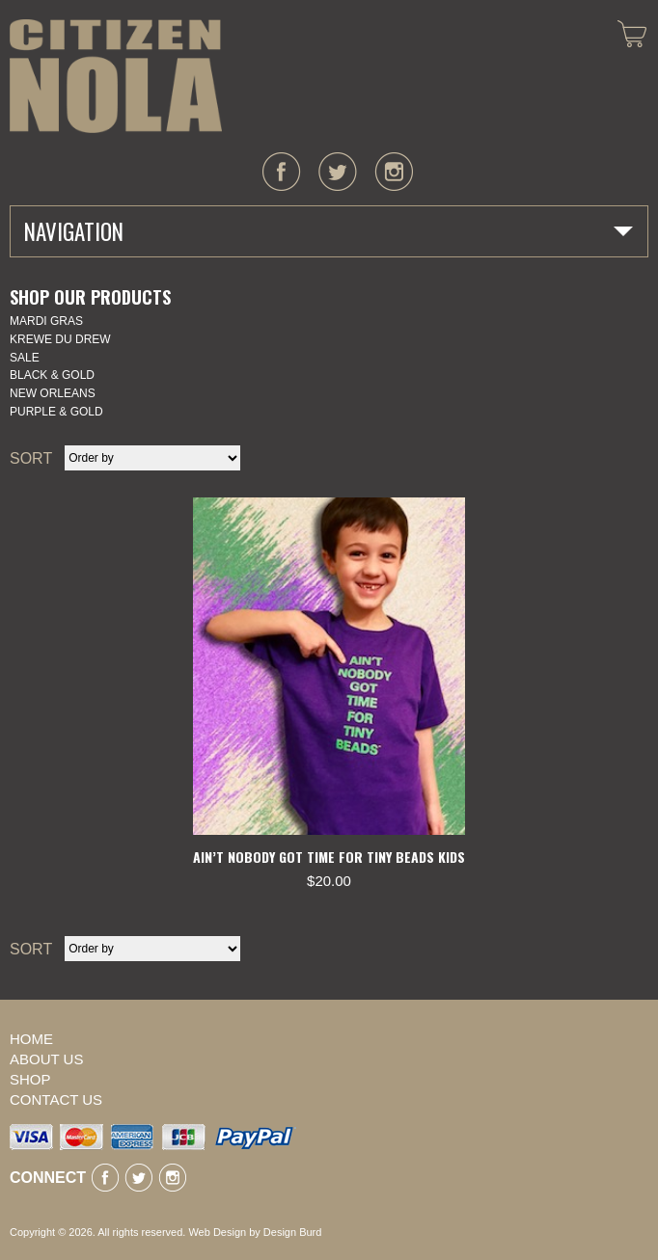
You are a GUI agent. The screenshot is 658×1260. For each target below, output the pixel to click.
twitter (337, 171)
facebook (281, 171)
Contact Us (56, 1099)
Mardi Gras (46, 321)
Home (31, 1039)
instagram (393, 171)
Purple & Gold (56, 411)
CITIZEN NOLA (116, 76)
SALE (25, 357)
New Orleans (53, 393)
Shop (30, 1079)
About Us (46, 1059)
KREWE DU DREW (60, 339)
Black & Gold (52, 375)
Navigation (73, 231)
